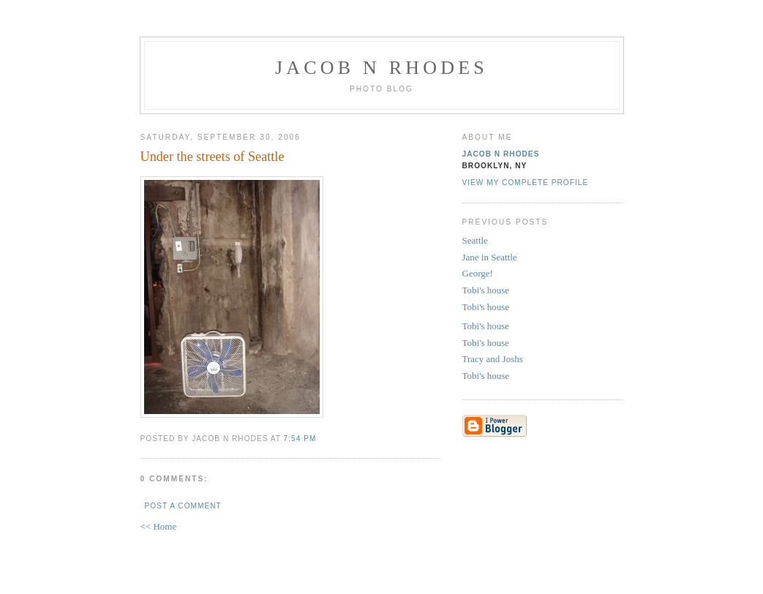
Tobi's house (486, 290)
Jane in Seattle (489, 257)
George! (477, 273)
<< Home (158, 526)
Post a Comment (183, 506)
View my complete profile (525, 182)
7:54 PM (300, 439)
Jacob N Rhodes (381, 67)
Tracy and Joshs (492, 358)
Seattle (475, 240)
